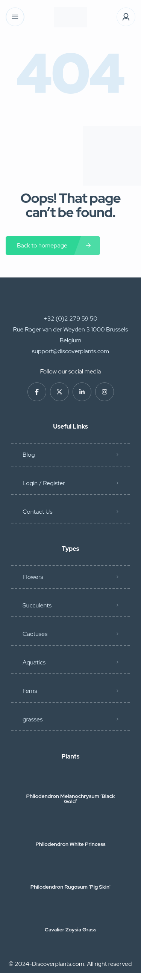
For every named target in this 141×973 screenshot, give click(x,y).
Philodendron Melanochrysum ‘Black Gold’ (70, 798)
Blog (29, 455)
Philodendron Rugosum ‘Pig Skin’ (70, 886)
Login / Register (44, 483)
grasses (32, 719)
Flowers (33, 577)
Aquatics (34, 662)
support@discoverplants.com (70, 351)
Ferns (30, 691)
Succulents (37, 605)
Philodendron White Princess (70, 844)
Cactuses (35, 634)
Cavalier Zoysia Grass (70, 929)
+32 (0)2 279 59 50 (70, 318)
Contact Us (38, 512)
